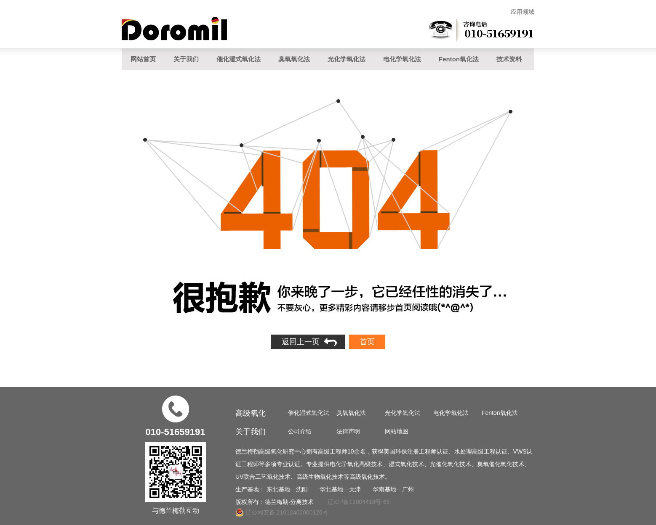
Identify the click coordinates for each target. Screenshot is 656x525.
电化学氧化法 (402, 59)
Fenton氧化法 (459, 59)
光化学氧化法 (346, 59)
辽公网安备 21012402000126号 (281, 512)
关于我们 (186, 59)
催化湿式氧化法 (238, 59)
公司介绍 (300, 431)
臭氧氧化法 (294, 59)
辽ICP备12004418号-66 (359, 502)
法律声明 (348, 431)
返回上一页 (301, 342)
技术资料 (509, 59)
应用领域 (522, 11)
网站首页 (143, 59)
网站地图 (396, 431)
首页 (367, 342)
